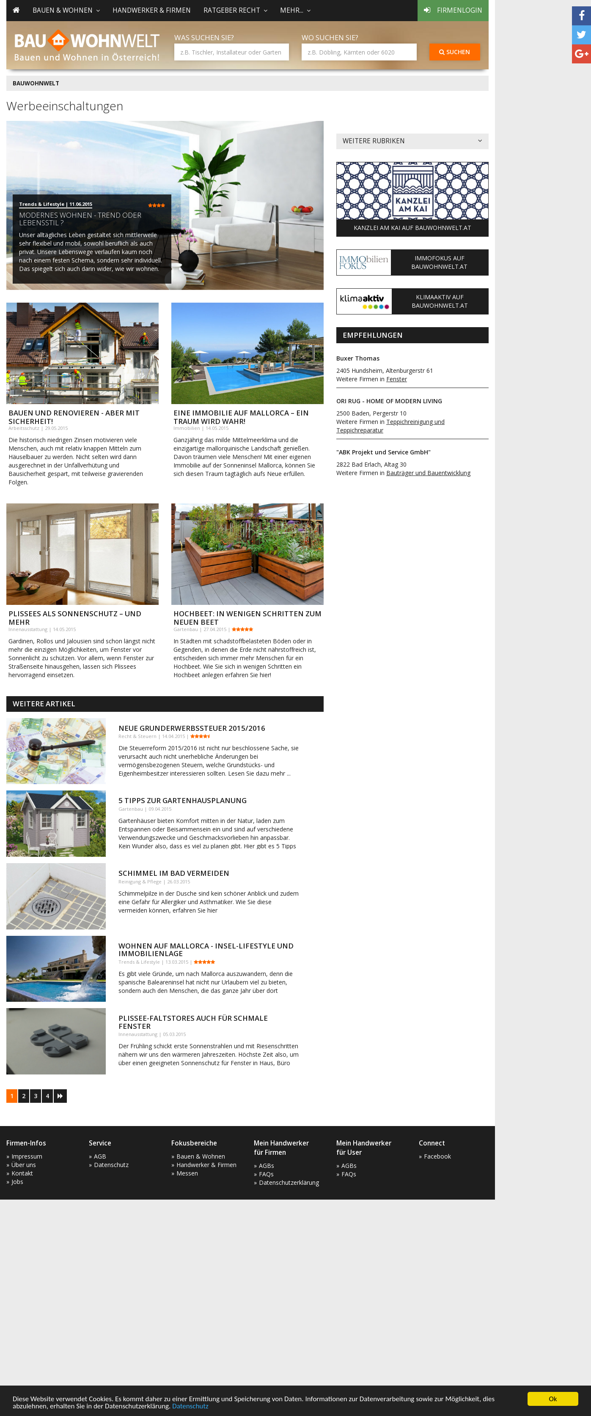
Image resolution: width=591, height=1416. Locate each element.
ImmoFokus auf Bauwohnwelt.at (439, 262)
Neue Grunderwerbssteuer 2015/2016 (191, 728)
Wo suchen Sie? (330, 37)
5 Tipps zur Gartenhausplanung (182, 800)
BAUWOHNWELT (36, 83)
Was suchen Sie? (204, 37)
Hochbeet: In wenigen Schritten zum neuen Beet (247, 618)
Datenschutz (190, 1406)
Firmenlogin (453, 10)
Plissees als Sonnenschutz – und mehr (74, 618)
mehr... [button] (295, 10)
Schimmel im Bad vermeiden (173, 873)
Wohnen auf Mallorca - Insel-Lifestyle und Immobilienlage (206, 949)
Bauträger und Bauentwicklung (428, 473)
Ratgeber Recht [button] (235, 10)
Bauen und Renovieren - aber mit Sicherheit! (74, 417)
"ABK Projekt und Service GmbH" (383, 452)
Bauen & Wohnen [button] (66, 10)
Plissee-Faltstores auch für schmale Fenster (193, 1022)
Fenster (396, 379)
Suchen (454, 52)
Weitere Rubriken (412, 141)
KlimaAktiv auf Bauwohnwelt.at (440, 301)
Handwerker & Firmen (152, 10)
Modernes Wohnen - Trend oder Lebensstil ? (80, 218)
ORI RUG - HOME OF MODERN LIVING (389, 401)
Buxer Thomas (357, 358)
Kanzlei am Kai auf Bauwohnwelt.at (412, 228)
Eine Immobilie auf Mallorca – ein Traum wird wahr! (241, 417)
